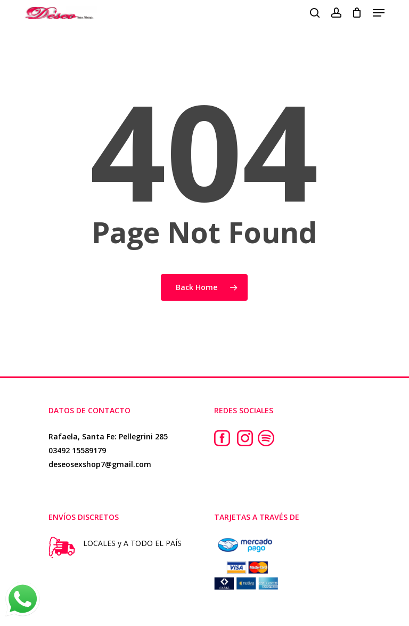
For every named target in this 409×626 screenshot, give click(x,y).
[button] (379, 12)
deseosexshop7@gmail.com (99, 464)
